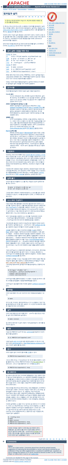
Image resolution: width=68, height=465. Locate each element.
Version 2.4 (31, 9)
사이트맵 (64, 3)
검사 (50, 40)
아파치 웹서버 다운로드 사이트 (35, 155)
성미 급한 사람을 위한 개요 (57, 23)
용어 (59, 3)
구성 (7, 62)
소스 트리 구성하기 (54, 32)
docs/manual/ (16, 343)
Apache (5, 9)
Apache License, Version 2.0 (22, 461)
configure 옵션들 (40, 225)
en (29, 16)
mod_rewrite (10, 262)
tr (44, 16)
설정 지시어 (17, 341)
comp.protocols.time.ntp (17, 128)
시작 (28, 352)
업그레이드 (11, 45)
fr (35, 16)
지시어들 (50, 3)
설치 (50, 36)
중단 (35, 364)
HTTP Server (12, 9)
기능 (33, 230)
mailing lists (34, 454)
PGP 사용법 (19, 174)
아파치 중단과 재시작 (55, 53)
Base (7, 232)
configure (13, 207)
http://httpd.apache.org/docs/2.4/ (34, 343)
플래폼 (10, 32)
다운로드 (51, 27)
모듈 (45, 3)
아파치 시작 (52, 50)
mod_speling (21, 262)
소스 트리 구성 (53, 48)
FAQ (55, 3)
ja (38, 16)
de (26, 16)
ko (41, 16)
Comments (52, 55)
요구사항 (51, 25)
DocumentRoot (38, 362)
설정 (50, 38)
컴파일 (51, 34)
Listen (36, 431)
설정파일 (30, 332)
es (32, 16)
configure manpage (12, 255)
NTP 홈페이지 (31, 128)
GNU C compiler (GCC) (36, 107)
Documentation (22, 9)
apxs (21, 132)
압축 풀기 (51, 29)
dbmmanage (28, 132)
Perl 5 (8, 131)
